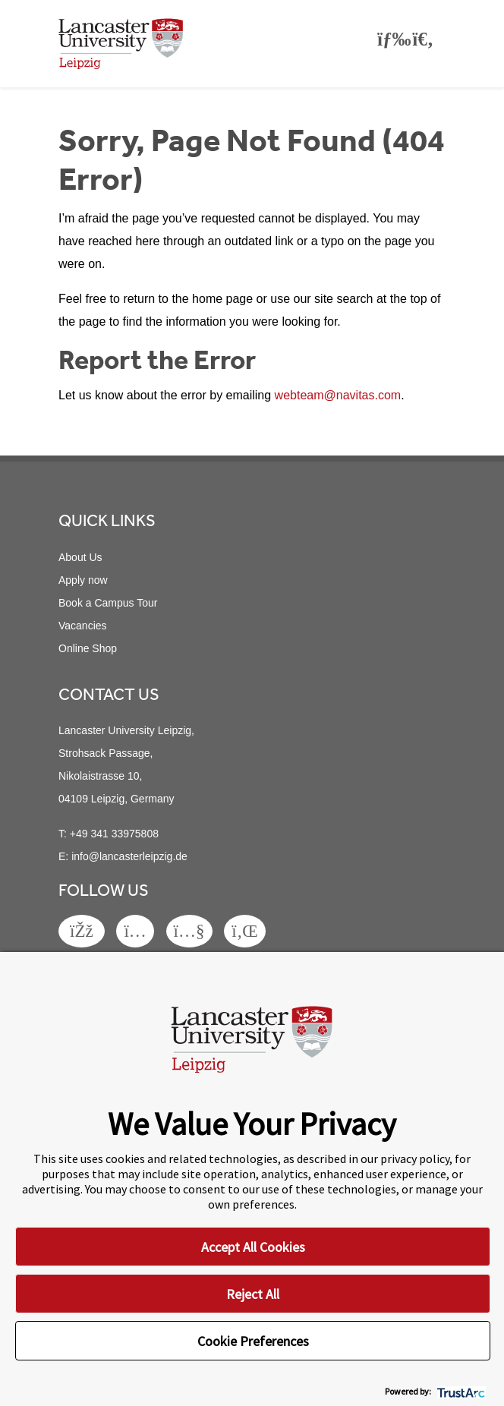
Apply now (83, 580)
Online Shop (87, 648)
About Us (80, 557)
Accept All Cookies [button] (253, 1247)
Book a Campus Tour (107, 603)
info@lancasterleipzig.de (129, 856)
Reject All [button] (252, 1294)
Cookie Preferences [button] (253, 1341)
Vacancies (82, 625)
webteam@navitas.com (338, 395)
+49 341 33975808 (114, 834)
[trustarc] (459, 1391)
